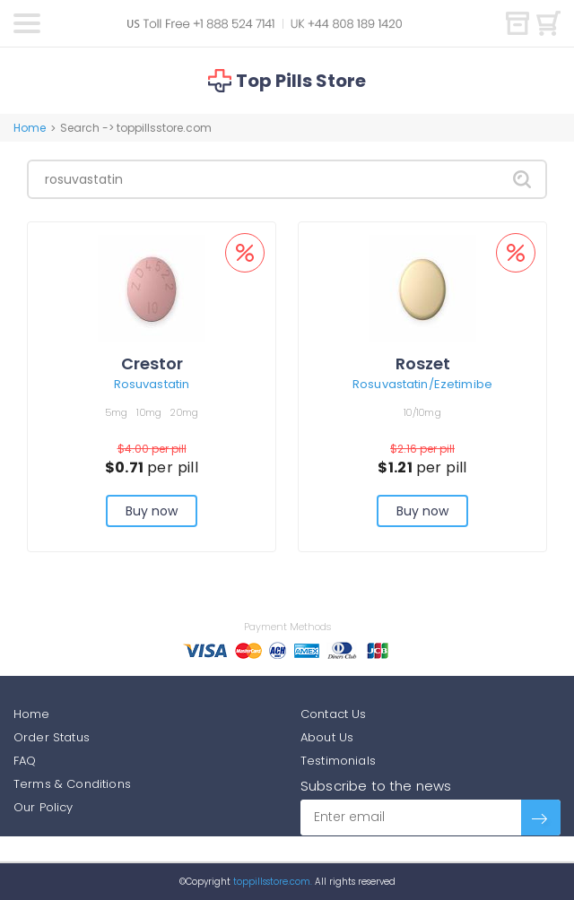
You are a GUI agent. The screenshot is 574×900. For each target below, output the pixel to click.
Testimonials (338, 760)
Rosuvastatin (152, 384)
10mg (148, 412)
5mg (116, 412)
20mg (184, 412)
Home (29, 127)
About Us (326, 737)
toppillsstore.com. (271, 881)
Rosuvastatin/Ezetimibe (422, 384)
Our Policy (43, 807)
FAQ (24, 760)
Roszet (423, 363)
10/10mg (422, 412)
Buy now (152, 511)
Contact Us (333, 714)
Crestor (152, 363)
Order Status (51, 737)
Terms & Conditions (72, 783)
